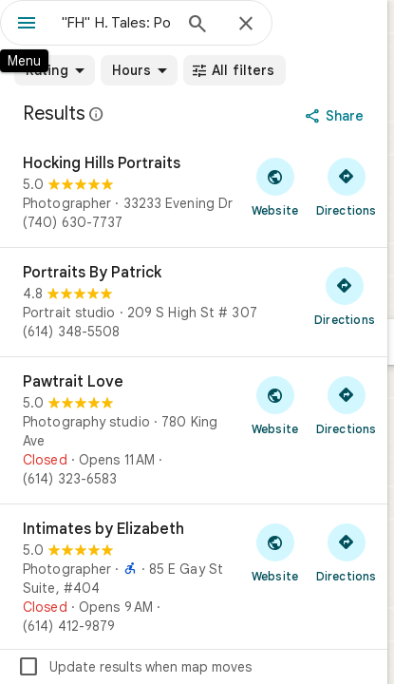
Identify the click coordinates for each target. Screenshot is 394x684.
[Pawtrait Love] (193, 430)
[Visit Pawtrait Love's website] (274, 404)
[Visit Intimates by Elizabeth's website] (274, 552)
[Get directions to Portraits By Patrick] (345, 295)
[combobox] (116, 22)
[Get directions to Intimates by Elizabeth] (346, 552)
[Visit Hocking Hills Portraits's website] (274, 186)
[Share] (336, 116)
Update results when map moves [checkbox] (134, 667)
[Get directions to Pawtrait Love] (346, 404)
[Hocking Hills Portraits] (193, 193)
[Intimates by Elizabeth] (193, 577)
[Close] (246, 24)
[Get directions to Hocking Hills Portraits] (346, 186)
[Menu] (26, 24)
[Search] (197, 25)
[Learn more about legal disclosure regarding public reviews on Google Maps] (97, 114)
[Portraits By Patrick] (193, 302)
